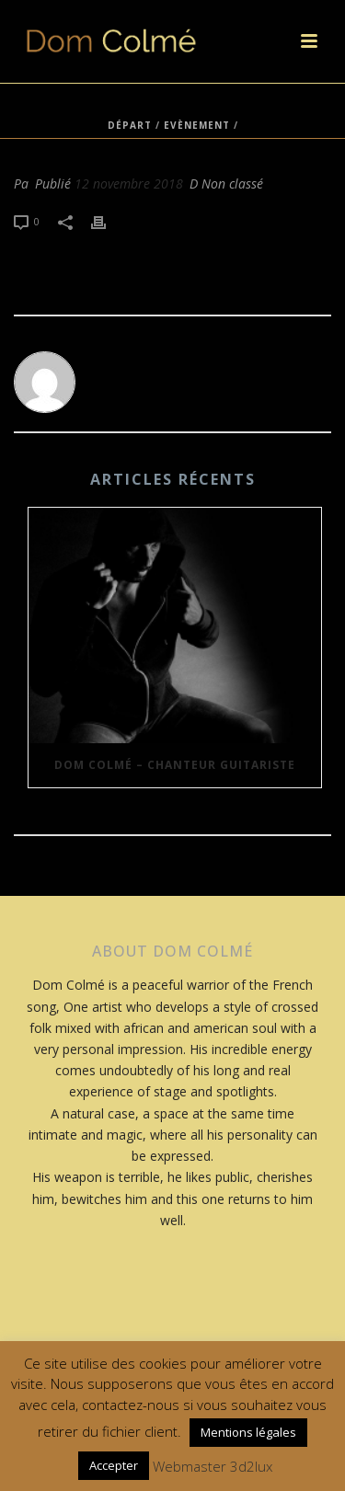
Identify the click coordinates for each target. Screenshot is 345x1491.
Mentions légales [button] (248, 1432)
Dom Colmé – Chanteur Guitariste (174, 765)
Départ (130, 125)
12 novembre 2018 (129, 183)
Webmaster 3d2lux (212, 1466)
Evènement (197, 125)
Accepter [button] (113, 1465)
